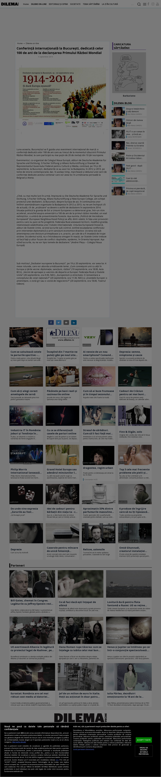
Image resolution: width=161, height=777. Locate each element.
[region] (80, 749)
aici (57, 760)
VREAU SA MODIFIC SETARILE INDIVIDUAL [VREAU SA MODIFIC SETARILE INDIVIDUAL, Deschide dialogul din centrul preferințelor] (144, 750)
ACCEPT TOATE (143, 740)
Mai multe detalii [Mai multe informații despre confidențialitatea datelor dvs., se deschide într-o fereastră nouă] (19, 742)
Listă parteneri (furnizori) (83, 749)
